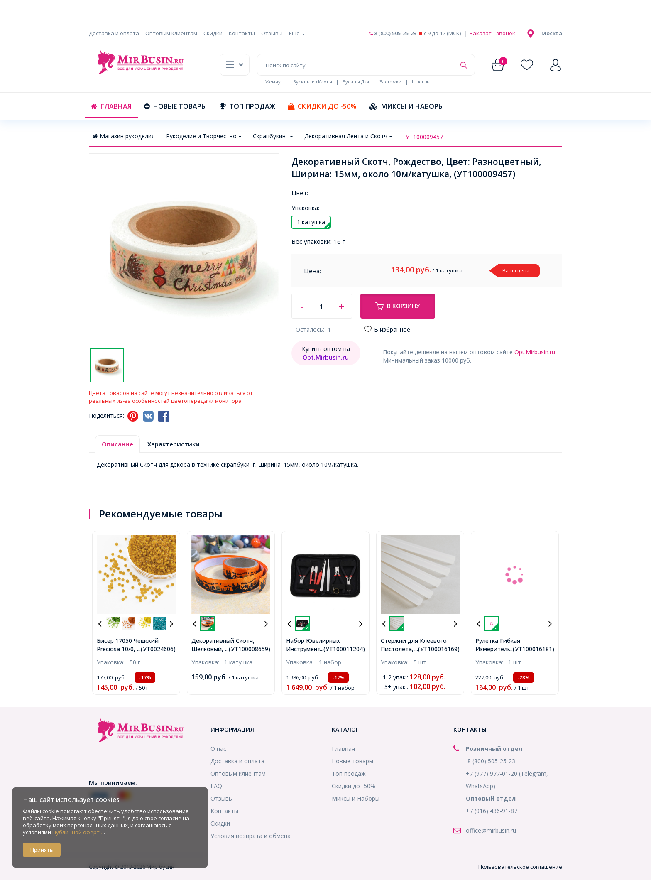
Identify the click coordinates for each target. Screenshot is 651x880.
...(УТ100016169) (437, 649)
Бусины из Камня (312, 81)
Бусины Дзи (356, 81)
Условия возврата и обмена (250, 836)
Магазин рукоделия (124, 136)
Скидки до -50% (322, 106)
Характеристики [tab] (173, 444)
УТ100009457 (424, 137)
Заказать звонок (491, 33)
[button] (551, 33)
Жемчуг (274, 81)
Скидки (213, 33)
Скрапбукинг (273, 136)
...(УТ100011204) (342, 649)
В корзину (397, 306)
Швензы (421, 81)
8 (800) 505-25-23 (392, 33)
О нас (218, 749)
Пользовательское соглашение (520, 866)
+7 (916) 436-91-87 (491, 811)
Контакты (242, 33)
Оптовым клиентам (171, 33)
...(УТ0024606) (156, 649)
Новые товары (175, 106)
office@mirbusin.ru (491, 830)
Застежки (390, 81)
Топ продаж (247, 106)
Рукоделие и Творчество (204, 136)
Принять (41, 849)
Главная (111, 106)
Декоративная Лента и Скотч (348, 136)
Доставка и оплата (114, 33)
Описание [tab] (117, 444)
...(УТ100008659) (247, 649)
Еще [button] (297, 33)
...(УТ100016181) (531, 649)
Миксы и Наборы (406, 106)
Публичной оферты (78, 832)
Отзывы (272, 33)
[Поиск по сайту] (356, 64)
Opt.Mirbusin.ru (534, 352)
